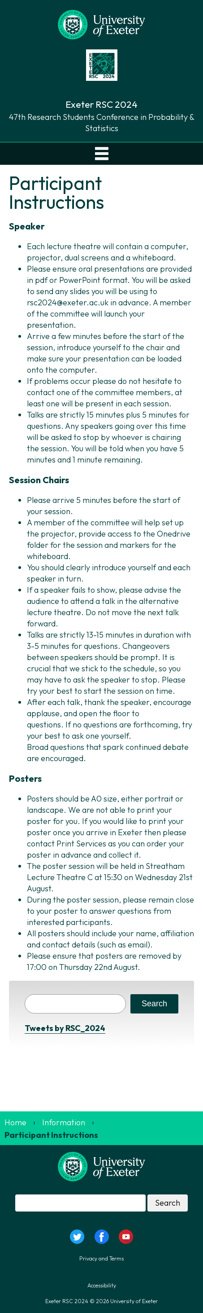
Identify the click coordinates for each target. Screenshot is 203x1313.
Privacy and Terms (101, 1258)
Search (154, 1003)
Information (63, 1122)
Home (15, 1122)
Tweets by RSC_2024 (65, 1028)
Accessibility (101, 1285)
